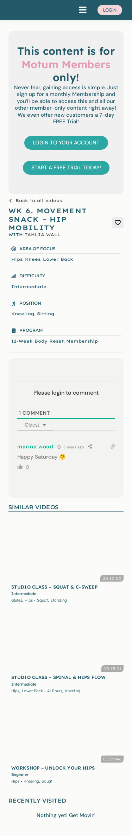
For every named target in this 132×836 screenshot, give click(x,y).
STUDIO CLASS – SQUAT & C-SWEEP (54, 587)
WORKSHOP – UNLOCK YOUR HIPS (53, 768)
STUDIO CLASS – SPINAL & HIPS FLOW (58, 677)
